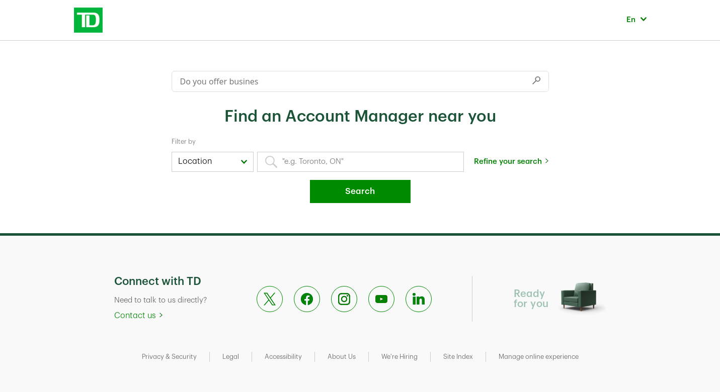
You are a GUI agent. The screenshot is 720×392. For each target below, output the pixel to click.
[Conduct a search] (348, 81)
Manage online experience (539, 356)
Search (360, 191)
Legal (230, 356)
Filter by (184, 141)
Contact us (135, 316)
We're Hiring (399, 356)
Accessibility (283, 356)
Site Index (458, 356)
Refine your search (508, 161)
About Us (342, 356)
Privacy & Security (169, 356)
